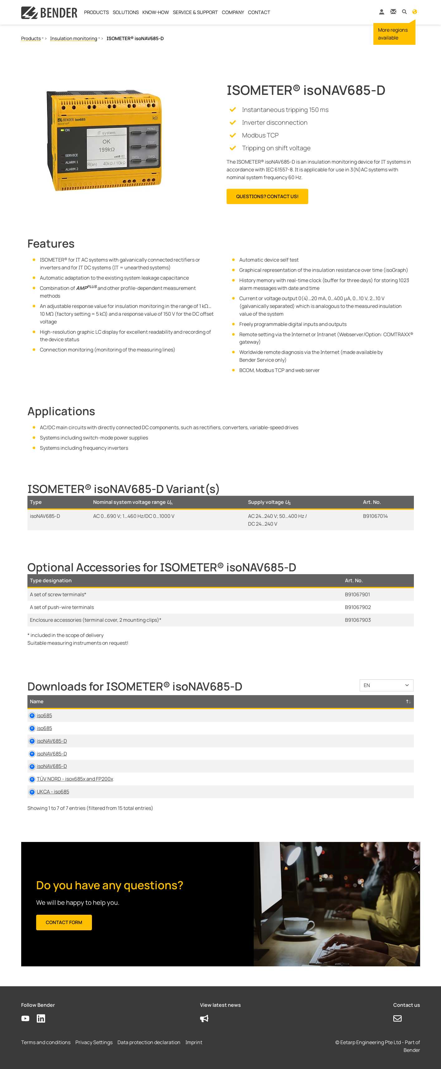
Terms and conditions (45, 1042)
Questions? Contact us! (267, 196)
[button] (404, 11)
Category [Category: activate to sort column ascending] (147, 701)
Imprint (193, 1042)
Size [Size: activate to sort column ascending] (236, 701)
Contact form (64, 922)
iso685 (37, 715)
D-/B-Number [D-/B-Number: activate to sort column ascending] (375, 701)
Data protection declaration (148, 1042)
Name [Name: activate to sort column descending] (37, 701)
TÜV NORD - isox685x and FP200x (68, 778)
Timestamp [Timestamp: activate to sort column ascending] (321, 701)
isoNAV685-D (45, 740)
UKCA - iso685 (46, 791)
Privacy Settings (94, 1042)
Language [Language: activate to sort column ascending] (273, 701)
